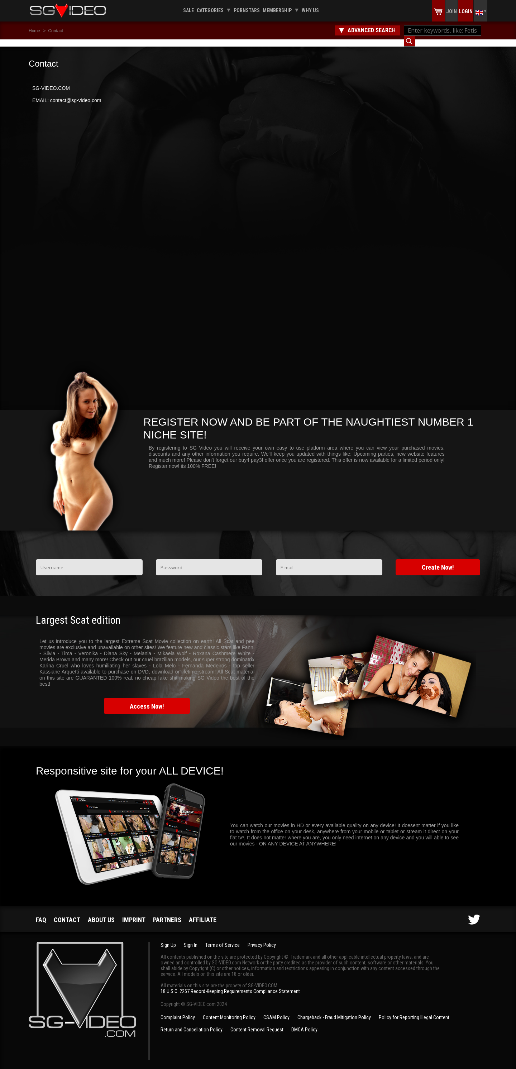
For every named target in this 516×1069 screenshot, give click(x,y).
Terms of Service (222, 938)
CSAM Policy (276, 1010)
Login (466, 11)
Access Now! (147, 699)
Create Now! (438, 560)
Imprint (133, 912)
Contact (55, 30)
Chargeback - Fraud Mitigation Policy (334, 1010)
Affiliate (202, 912)
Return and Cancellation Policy (192, 1022)
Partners (167, 912)
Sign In (190, 938)
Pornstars (247, 10)
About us (101, 912)
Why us (310, 10)
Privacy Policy (262, 938)
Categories (210, 10)
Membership (277, 10)
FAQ (41, 912)
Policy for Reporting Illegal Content (414, 1010)
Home (34, 30)
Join (451, 11)
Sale (188, 10)
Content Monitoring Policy (229, 1010)
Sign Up (168, 938)
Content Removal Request (256, 1022)
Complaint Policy (178, 1010)
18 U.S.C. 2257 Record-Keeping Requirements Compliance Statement (230, 984)
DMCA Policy (304, 1022)
